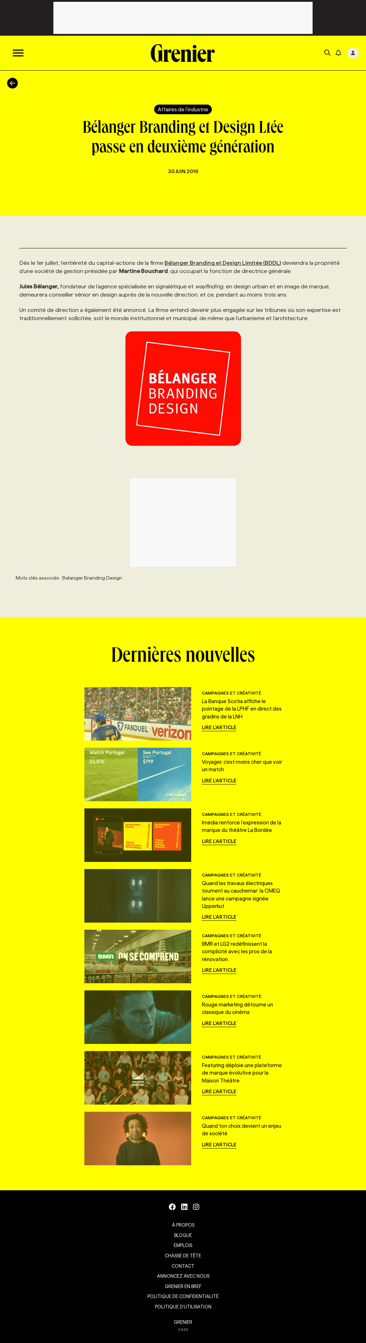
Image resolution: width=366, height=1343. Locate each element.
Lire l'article (219, 727)
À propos (183, 1224)
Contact (183, 1265)
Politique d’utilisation (183, 1306)
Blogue (183, 1235)
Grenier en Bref (183, 1286)
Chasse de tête (183, 1255)
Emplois (183, 1245)
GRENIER (183, 1321)
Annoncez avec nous (183, 1275)
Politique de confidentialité (183, 1296)
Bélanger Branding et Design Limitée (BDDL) (222, 263)
